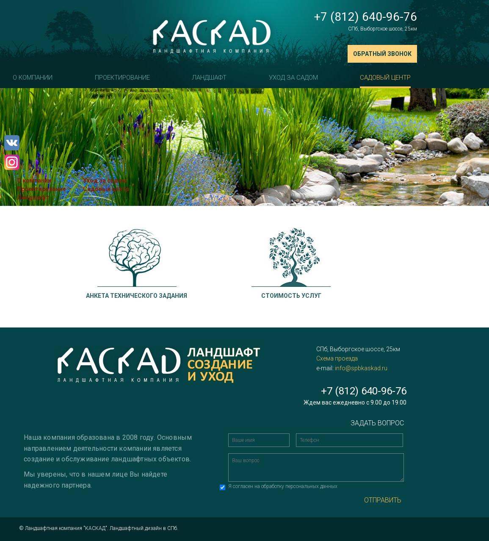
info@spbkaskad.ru (361, 368)
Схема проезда (337, 358)
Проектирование (122, 77)
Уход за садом (293, 77)
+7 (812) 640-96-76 (365, 17)
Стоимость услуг (291, 295)
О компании (32, 77)
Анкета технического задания (136, 295)
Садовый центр (385, 77)
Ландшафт (209, 77)
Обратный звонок (382, 53)
